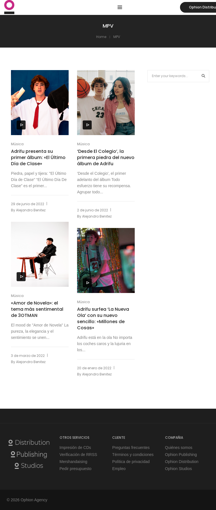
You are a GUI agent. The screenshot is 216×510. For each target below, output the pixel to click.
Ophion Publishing (181, 454)
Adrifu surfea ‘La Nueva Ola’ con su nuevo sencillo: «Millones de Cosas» (103, 318)
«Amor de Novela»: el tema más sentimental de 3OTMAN (37, 309)
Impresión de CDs (75, 447)
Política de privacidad (131, 461)
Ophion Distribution (182, 461)
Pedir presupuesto (76, 468)
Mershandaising (73, 461)
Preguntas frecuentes (131, 447)
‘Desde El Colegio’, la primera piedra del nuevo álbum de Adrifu (105, 157)
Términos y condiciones (133, 454)
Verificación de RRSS (78, 454)
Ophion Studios (178, 468)
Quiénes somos (178, 447)
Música (17, 144)
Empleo (118, 468)
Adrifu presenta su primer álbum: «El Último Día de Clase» (38, 157)
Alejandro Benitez (31, 210)
